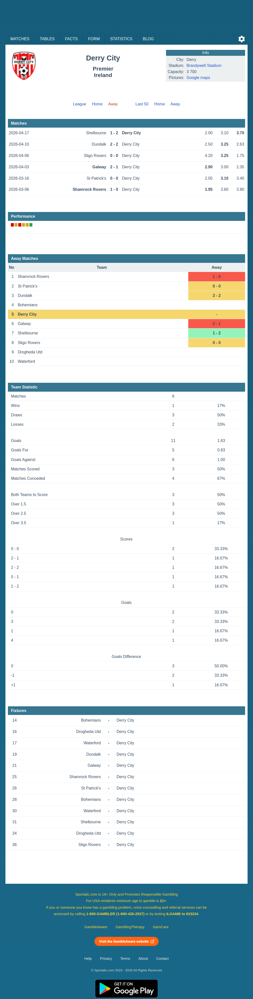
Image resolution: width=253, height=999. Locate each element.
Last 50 (141, 104)
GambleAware (95, 927)
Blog (148, 39)
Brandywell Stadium (204, 65)
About (143, 959)
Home (97, 104)
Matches (19, 39)
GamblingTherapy (130, 927)
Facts (71, 39)
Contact (162, 959)
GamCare (161, 927)
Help (88, 959)
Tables (47, 39)
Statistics (121, 39)
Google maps (198, 78)
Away (175, 104)
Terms (125, 959)
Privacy (106, 959)
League (79, 104)
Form (94, 39)
